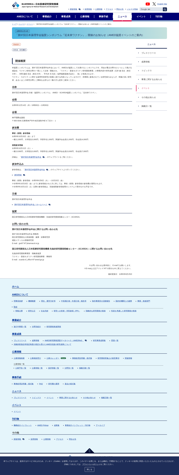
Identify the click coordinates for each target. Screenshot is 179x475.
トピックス (36, 398)
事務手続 (16, 377)
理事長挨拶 (18, 301)
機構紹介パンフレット (23, 425)
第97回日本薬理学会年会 (33, 157)
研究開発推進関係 (53, 327)
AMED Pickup (42, 425)
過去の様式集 (70, 384)
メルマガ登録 (132, 9)
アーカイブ (100, 425)
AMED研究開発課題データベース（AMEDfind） (66, 340)
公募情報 (16, 351)
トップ (14, 24)
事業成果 (16, 334)
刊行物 (15, 419)
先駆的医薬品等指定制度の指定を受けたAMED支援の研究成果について (42, 344)
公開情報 (98, 9)
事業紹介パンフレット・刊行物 (77, 425)
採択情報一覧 (53, 368)
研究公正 (31, 311)
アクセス (109, 9)
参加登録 (19, 175)
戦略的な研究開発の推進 (96, 311)
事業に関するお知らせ (68, 398)
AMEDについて (20, 294)
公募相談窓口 (35, 358)
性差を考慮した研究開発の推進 (124, 311)
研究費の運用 (53, 384)
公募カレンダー (56, 358)
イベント (30, 24)
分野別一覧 (69, 368)
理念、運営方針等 (48, 301)
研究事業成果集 (99, 340)
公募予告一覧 (20, 368)
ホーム (15, 286)
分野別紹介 (36, 327)
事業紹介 (16, 320)
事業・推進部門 (143, 301)
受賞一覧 (114, 340)
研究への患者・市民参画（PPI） (67, 311)
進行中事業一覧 (20, 327)
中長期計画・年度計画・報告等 (73, 301)
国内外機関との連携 (124, 301)
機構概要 (32, 301)
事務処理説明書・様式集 (82, 358)
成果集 (56, 425)
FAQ (41, 384)
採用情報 (88, 9)
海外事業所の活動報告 (101, 301)
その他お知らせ (89, 398)
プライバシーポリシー (91, 464)
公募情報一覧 (37, 368)
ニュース (22, 24)
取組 (15, 307)
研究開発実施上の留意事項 (108, 358)
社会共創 (44, 311)
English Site (162, 4)
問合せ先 (120, 9)
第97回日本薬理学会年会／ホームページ (32, 204)
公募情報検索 (19, 358)
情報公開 (19, 311)
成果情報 (35, 340)
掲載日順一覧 (84, 368)
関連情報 (128, 358)
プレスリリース (20, 340)
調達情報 (75, 9)
